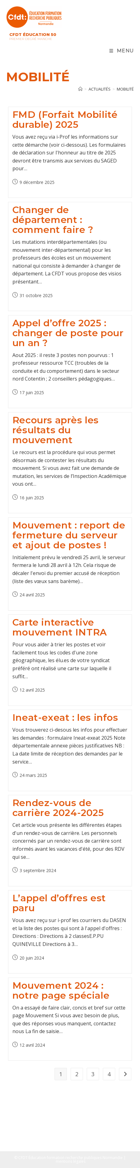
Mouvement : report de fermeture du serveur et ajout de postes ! (68, 535)
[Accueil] (80, 89)
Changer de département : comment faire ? (53, 219)
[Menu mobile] (121, 51)
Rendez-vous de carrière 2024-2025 (58, 807)
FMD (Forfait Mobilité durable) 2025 (65, 119)
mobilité (125, 89)
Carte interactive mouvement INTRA (59, 627)
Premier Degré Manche (30, 39)
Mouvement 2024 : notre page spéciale (60, 990)
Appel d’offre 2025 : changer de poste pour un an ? (68, 333)
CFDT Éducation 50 (32, 34)
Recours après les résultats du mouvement (55, 430)
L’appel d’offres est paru (59, 903)
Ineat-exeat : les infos (65, 717)
